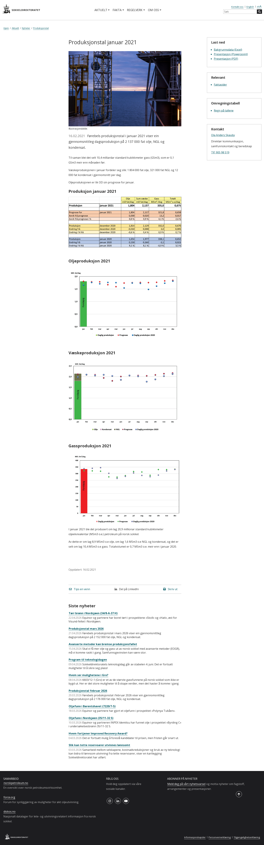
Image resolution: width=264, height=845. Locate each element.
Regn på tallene (224, 110)
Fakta (117, 10)
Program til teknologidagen (88, 659)
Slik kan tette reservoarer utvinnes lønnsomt (99, 745)
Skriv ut (170, 589)
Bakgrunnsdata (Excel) (228, 49)
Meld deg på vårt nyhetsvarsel (186, 784)
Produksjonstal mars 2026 (86, 629)
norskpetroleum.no (16, 783)
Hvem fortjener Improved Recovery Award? (98, 733)
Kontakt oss (237, 6)
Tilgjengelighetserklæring (247, 837)
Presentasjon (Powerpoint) (231, 54)
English (250, 6)
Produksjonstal (41, 28)
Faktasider (220, 84)
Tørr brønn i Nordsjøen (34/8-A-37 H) (93, 613)
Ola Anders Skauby (223, 135)
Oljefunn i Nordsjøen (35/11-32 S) (91, 718)
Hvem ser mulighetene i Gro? (88, 675)
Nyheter (26, 28)
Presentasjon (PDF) (226, 59)
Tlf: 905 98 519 (220, 152)
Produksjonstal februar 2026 (88, 691)
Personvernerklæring (220, 837)
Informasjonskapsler (195, 837)
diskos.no (9, 811)
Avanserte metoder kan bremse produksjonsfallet (103, 644)
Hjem (6, 28)
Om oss (153, 10)
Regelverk (134, 10)
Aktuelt (100, 10)
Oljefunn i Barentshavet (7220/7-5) (92, 706)
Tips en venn (79, 589)
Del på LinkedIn (127, 589)
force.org (9, 797)
